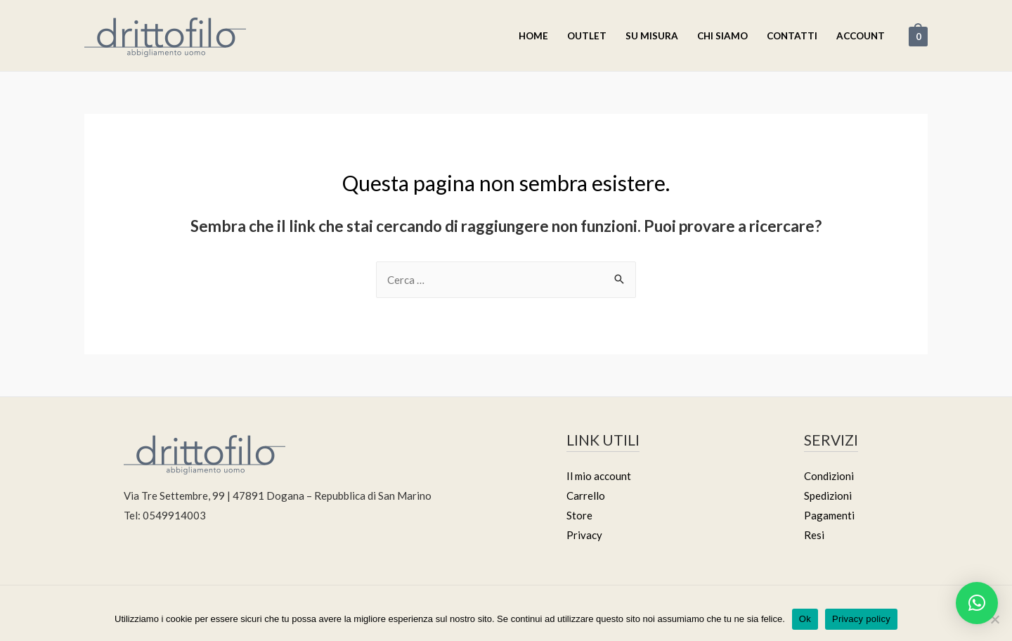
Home (533, 35)
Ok (805, 619)
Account (860, 35)
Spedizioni (828, 495)
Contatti (792, 35)
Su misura (651, 35)
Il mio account (598, 476)
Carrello (585, 495)
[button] (977, 603)
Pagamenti (829, 515)
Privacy (584, 535)
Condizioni (829, 476)
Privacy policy (861, 619)
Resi (814, 535)
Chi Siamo (722, 35)
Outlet (586, 35)
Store (579, 515)
